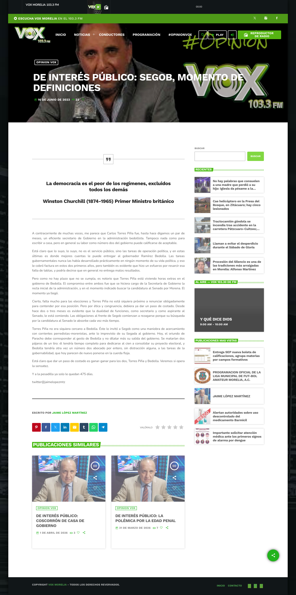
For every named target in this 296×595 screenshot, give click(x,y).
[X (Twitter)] (254, 18)
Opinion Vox (46, 62)
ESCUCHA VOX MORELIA (48, 18)
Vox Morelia (57, 585)
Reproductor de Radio (259, 34)
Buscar (199, 148)
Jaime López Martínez (69, 412)
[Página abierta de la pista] (105, 7)
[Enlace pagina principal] (32, 34)
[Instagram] (265, 18)
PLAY (217, 35)
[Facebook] (276, 18)
